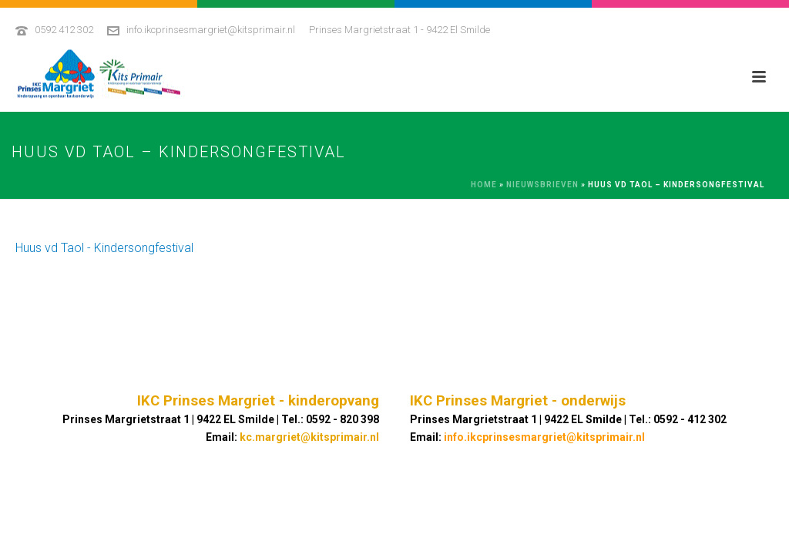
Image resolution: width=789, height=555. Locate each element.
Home (484, 184)
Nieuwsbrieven (542, 184)
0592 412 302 (64, 29)
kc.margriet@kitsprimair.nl (309, 437)
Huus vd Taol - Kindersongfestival (104, 247)
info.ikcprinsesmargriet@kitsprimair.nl (210, 29)
